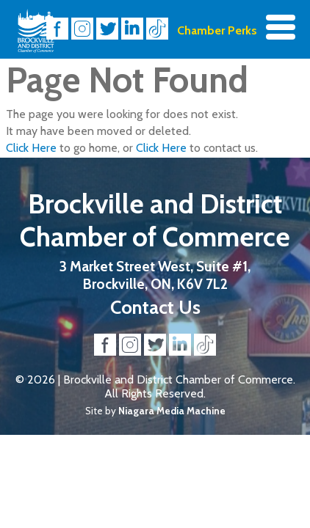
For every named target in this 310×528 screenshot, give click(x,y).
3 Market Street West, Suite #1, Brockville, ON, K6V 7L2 (155, 275)
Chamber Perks (217, 30)
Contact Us (155, 307)
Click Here (31, 148)
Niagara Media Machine (172, 411)
